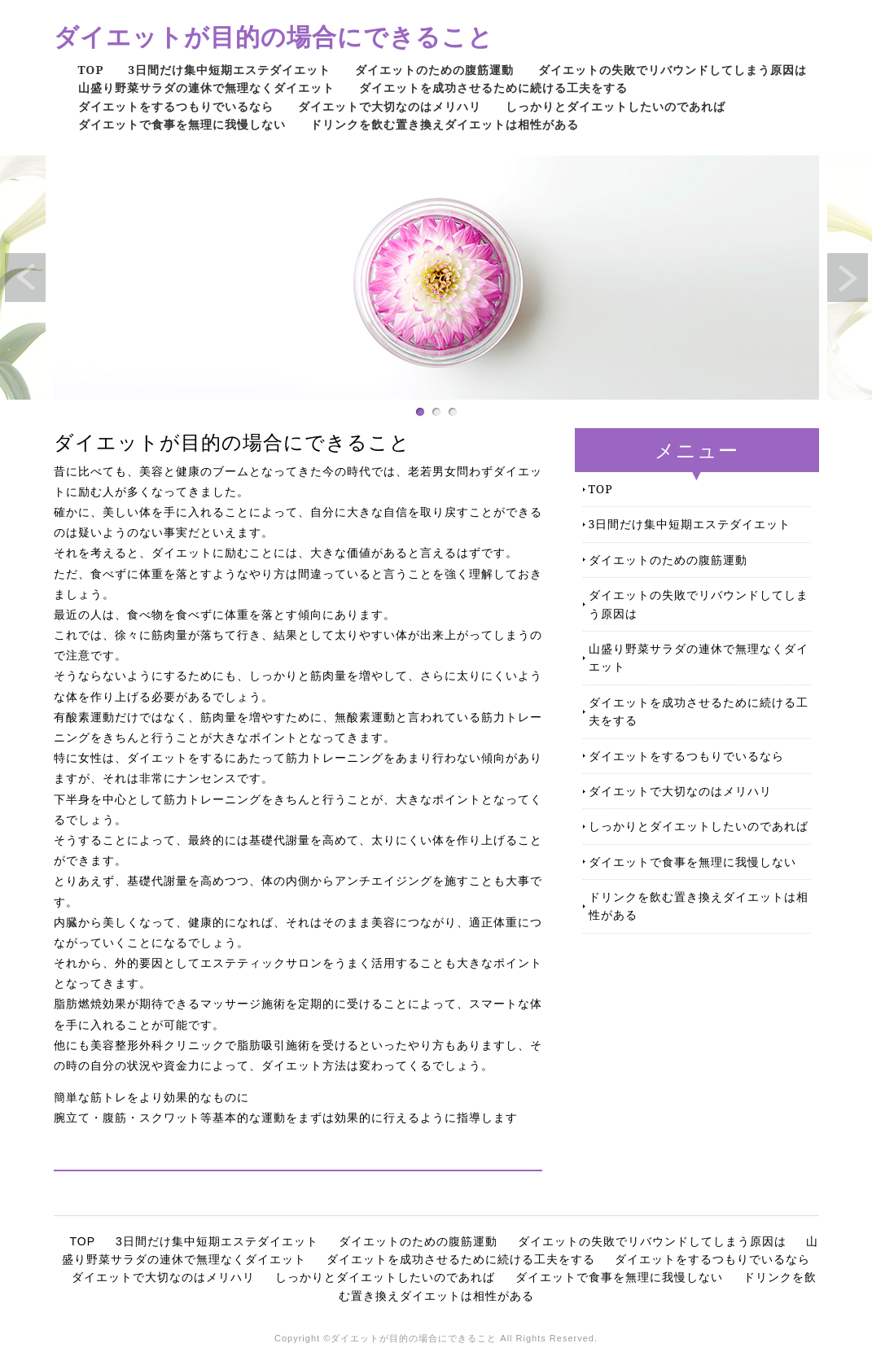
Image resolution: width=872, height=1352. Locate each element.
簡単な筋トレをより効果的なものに (151, 1097)
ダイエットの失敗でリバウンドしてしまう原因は (672, 69)
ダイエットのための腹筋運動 (434, 69)
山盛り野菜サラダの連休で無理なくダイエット (206, 87)
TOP (91, 69)
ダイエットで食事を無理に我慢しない (182, 124)
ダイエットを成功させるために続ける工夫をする (493, 87)
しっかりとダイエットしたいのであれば (615, 106)
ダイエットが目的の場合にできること (273, 36)
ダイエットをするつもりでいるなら (176, 106)
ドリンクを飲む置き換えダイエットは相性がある (444, 124)
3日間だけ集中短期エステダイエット (229, 69)
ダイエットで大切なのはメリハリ (389, 106)
